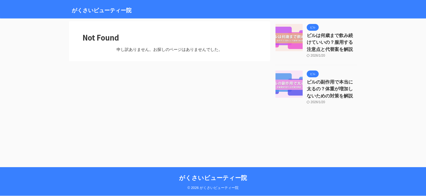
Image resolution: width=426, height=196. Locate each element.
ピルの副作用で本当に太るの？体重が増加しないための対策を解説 (331, 85)
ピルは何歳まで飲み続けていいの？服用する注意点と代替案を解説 (331, 41)
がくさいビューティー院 (101, 10)
